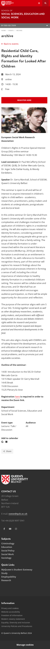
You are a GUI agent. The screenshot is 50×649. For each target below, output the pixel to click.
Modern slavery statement (13, 619)
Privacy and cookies (10, 608)
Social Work (7, 554)
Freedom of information (12, 615)
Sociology (6, 557)
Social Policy (7, 550)
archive (19, 30)
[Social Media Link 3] (10, 529)
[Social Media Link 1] (4, 529)
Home (3, 30)
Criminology (7, 543)
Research (6, 580)
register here (24, 100)
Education (6, 547)
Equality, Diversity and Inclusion (15, 622)
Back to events (10, 43)
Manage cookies (25, 644)
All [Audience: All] (27, 426)
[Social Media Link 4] (16, 529)
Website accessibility (10, 612)
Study (4, 573)
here (17, 396)
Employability (8, 576)
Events (11, 30)
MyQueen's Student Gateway (16, 569)
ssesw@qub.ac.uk (18, 513)
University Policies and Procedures (16, 626)
